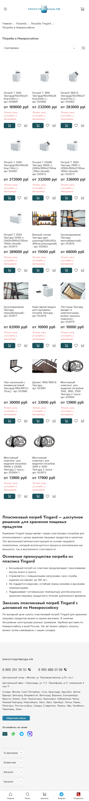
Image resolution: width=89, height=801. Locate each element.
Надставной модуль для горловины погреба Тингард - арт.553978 (44, 311)
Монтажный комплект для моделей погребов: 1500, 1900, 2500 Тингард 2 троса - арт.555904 (72, 390)
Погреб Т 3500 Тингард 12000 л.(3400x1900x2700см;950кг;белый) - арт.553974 (16, 241)
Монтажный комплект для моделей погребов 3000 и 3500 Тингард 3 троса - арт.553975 (43, 465)
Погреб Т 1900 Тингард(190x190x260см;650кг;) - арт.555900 (44, 97)
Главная (7, 24)
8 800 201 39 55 (17, 669)
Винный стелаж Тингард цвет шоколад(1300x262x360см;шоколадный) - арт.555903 (44, 241)
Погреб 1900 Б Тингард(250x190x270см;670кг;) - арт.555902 (73, 97)
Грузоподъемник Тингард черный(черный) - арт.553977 (14, 311)
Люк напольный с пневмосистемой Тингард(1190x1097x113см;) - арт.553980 (16, 387)
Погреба (21, 24)
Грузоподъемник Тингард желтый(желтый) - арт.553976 (71, 239)
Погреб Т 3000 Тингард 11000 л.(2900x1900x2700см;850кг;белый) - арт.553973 (72, 168)
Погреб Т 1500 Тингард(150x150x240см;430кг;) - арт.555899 (16, 97)
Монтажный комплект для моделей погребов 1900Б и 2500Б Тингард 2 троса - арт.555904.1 (15, 465)
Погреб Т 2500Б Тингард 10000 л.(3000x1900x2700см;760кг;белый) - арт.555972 (44, 168)
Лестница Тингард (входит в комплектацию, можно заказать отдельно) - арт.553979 (72, 314)
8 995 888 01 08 (53, 669)
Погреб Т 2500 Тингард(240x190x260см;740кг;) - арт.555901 (16, 166)
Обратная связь (16, 718)
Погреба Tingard (41, 24)
